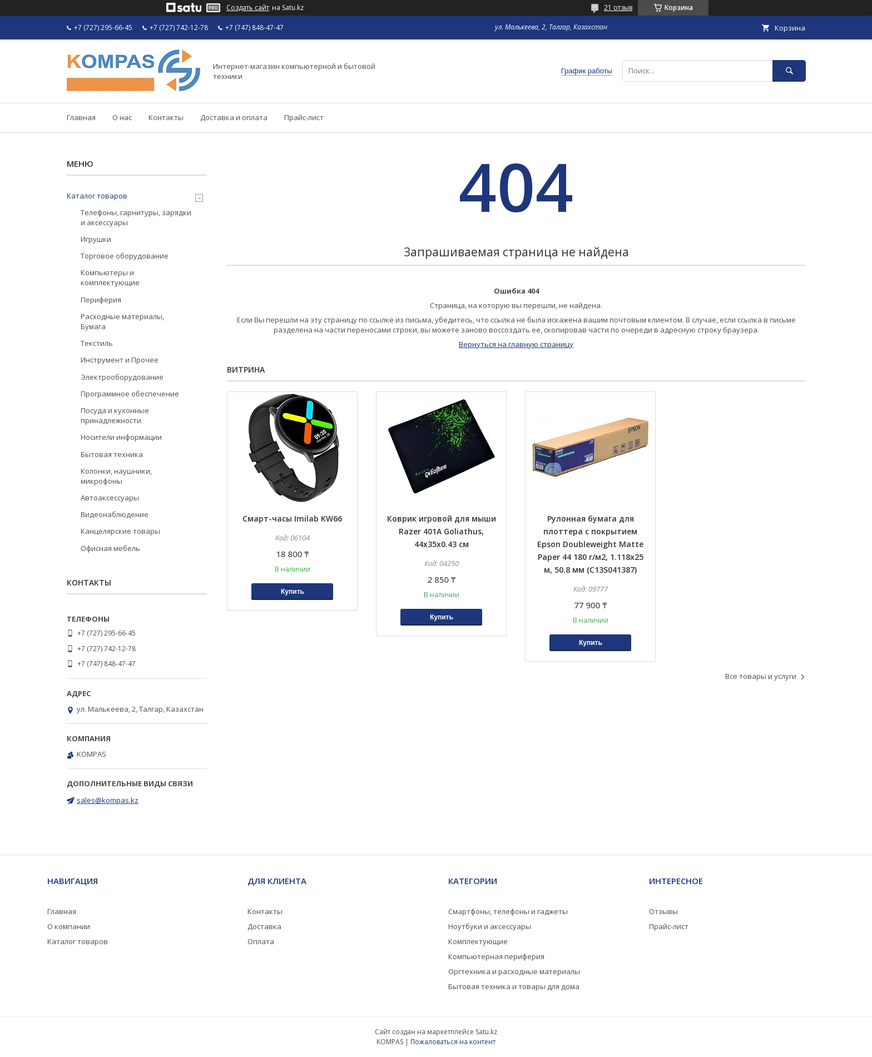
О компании (68, 926)
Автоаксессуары (110, 498)
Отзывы (663, 911)
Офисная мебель (110, 548)
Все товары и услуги (760, 676)
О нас (122, 117)
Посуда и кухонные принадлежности (115, 415)
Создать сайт (247, 8)
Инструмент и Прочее (119, 360)
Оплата (260, 941)
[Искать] (789, 71)
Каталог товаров (97, 196)
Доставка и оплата (233, 117)
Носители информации (121, 437)
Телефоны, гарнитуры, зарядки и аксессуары (136, 217)
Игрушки (96, 239)
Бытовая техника (112, 454)
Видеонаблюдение (114, 514)
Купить (292, 592)
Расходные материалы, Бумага (122, 321)
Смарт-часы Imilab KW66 (292, 518)
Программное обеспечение (130, 394)
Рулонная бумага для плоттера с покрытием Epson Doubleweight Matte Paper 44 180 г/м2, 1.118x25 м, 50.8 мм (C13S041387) (590, 544)
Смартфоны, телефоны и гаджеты (508, 911)
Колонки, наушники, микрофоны (116, 476)
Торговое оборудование (125, 256)
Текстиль (97, 343)
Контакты (166, 117)
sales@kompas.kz (107, 800)
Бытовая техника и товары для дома (513, 986)
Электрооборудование (122, 377)
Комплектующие (478, 941)
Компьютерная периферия (496, 956)
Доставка (264, 926)
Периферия (101, 300)
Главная (81, 117)
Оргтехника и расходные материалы (514, 971)
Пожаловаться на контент (453, 1041)
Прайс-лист (304, 117)
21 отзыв (618, 7)
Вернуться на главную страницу (516, 344)
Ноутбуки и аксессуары (489, 926)
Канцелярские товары (120, 531)
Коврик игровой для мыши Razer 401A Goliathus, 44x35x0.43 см (441, 531)
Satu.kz (486, 1031)
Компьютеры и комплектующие (110, 277)
